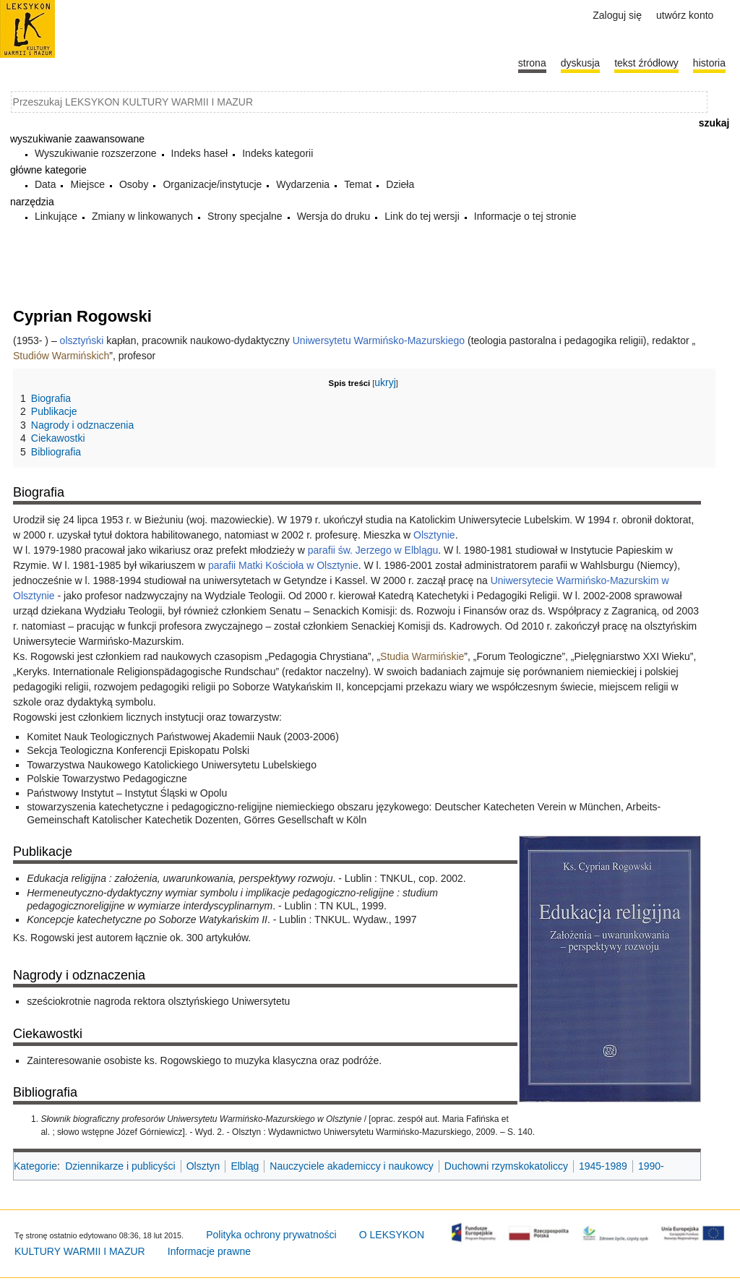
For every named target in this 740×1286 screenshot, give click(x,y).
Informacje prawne (209, 1251)
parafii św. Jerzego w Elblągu (373, 550)
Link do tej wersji (422, 216)
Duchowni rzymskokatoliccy (506, 1166)
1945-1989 (603, 1166)
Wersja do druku (334, 216)
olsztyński (82, 340)
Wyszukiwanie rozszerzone (96, 153)
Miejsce (87, 184)
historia (709, 63)
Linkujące (56, 216)
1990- (651, 1166)
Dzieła (400, 184)
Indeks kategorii (277, 153)
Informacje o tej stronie (525, 216)
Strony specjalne (245, 216)
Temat (357, 184)
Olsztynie (434, 535)
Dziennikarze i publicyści (120, 1166)
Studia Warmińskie (422, 656)
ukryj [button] (385, 382)
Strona (532, 63)
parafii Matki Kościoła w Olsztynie (283, 565)
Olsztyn (203, 1166)
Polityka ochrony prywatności (271, 1234)
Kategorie (35, 1166)
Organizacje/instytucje (212, 184)
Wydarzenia (303, 184)
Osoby (133, 184)
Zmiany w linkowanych (142, 216)
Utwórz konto (684, 15)
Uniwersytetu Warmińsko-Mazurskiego (379, 340)
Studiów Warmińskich (61, 355)
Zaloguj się (617, 15)
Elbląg (245, 1166)
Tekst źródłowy (646, 63)
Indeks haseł (199, 153)
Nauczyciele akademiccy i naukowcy (351, 1166)
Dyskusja (580, 63)
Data (45, 184)
